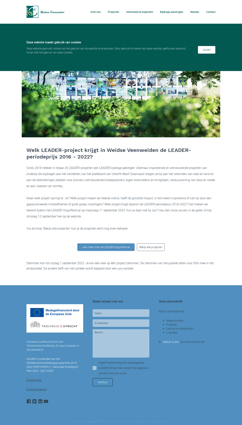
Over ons (95, 12)
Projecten (113, 12)
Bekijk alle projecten (150, 247)
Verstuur (103, 382)
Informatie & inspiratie (139, 12)
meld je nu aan (170, 342)
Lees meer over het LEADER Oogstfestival (106, 247)
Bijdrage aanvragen (171, 12)
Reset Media (165, 421)
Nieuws (194, 12)
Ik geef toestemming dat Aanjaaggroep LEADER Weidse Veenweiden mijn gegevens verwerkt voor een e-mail (123, 368)
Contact (211, 12)
